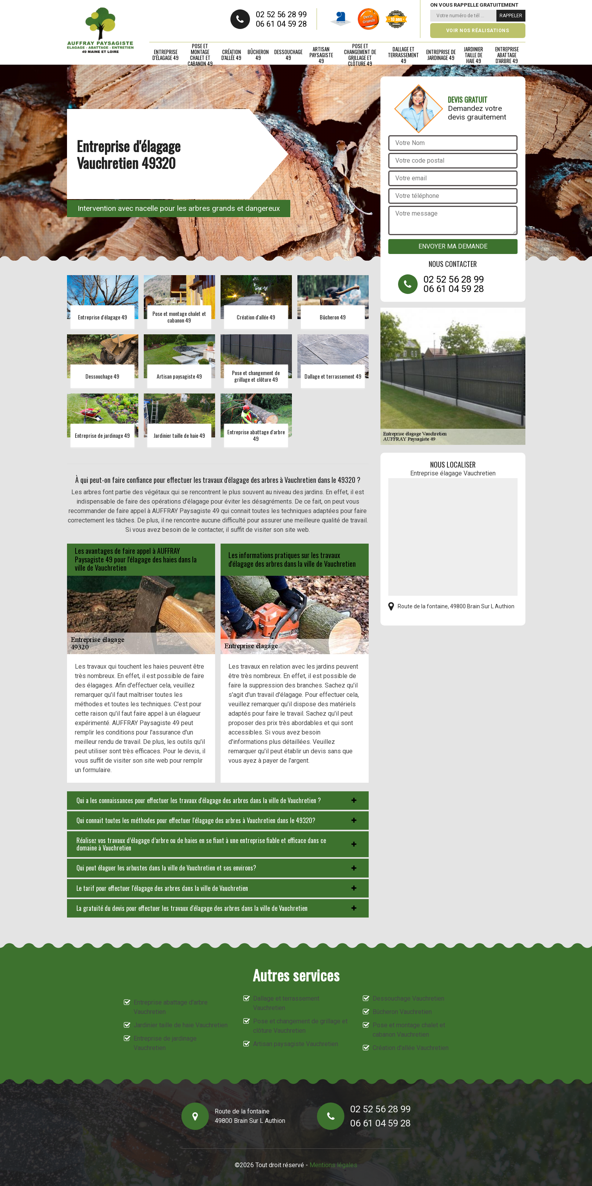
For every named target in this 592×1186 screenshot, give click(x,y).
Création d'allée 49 (231, 55)
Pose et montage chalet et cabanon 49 (200, 55)
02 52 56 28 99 (281, 14)
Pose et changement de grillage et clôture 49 (360, 55)
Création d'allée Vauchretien (411, 1048)
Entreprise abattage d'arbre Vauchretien (171, 1007)
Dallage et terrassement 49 (403, 55)
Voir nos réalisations (477, 30)
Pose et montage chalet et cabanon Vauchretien (409, 1029)
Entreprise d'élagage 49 (165, 55)
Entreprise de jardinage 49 (441, 55)
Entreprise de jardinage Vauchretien (165, 1043)
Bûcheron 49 (258, 55)
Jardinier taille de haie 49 (473, 55)
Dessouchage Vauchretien (408, 998)
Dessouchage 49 (288, 55)
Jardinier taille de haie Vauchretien (181, 1025)
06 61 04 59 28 (281, 24)
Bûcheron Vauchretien (402, 1012)
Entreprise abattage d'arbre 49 (507, 55)
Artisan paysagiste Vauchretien (295, 1044)
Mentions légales (333, 1165)
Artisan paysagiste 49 (321, 55)
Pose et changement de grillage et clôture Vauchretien (300, 1025)
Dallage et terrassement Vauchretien (286, 1003)
